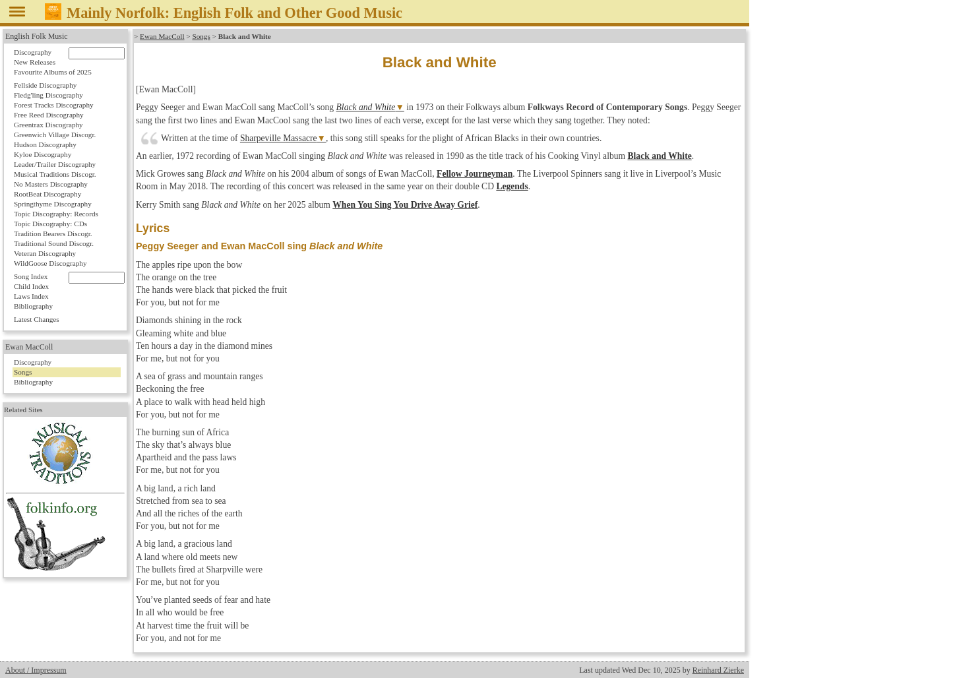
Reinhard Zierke (718, 670)
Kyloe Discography (42, 154)
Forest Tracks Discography (54, 105)
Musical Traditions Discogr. (55, 174)
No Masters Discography (51, 184)
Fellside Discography (45, 85)
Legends (512, 186)
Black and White (366, 107)
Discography (32, 52)
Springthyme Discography (53, 204)
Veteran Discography (45, 253)
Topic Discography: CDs (50, 224)
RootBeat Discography (47, 194)
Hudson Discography (45, 144)
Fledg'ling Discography (48, 95)
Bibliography (33, 306)
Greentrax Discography (48, 125)
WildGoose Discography (50, 263)
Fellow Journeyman (474, 174)
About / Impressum (36, 670)
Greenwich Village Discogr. (55, 135)
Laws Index (31, 296)
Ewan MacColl (162, 36)
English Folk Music (36, 36)
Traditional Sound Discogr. (54, 243)
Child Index (31, 286)
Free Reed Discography (49, 115)
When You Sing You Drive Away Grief (405, 205)
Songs (201, 36)
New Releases (34, 62)
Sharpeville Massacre (278, 138)
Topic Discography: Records (56, 214)
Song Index (30, 276)
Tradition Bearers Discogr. (53, 233)
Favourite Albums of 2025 (53, 72)
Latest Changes (36, 319)
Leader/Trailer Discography (55, 164)
